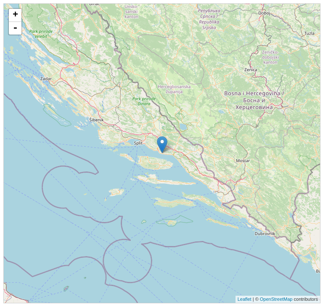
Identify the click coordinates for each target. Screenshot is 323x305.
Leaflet (245, 299)
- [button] (15, 28)
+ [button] (15, 15)
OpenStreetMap (276, 299)
